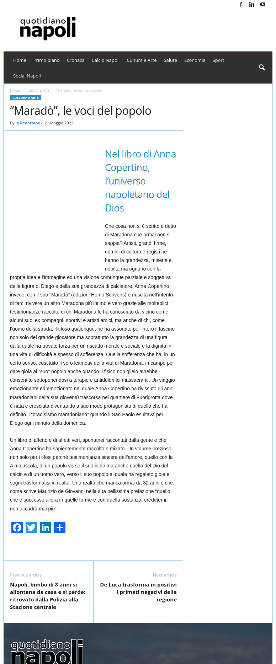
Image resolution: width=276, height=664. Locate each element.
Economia (195, 60)
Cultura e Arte (141, 60)
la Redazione (27, 122)
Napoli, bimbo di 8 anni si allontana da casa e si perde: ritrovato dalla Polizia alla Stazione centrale (47, 595)
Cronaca (76, 60)
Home (19, 60)
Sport (218, 60)
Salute (170, 60)
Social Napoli (27, 76)
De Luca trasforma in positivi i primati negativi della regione (138, 592)
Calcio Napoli (106, 60)
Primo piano (46, 60)
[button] (262, 68)
